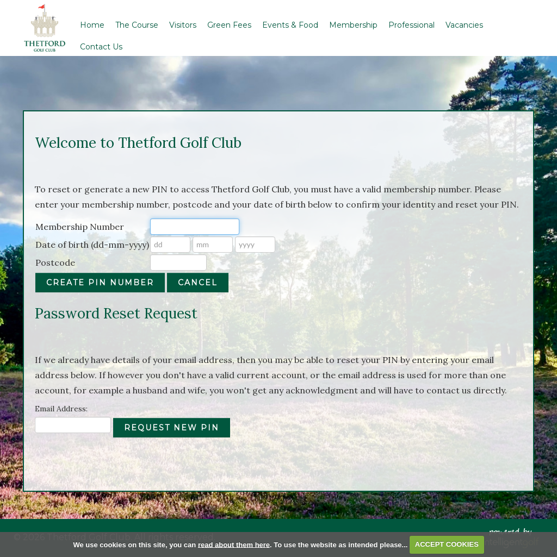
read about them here (234, 544)
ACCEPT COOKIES (447, 544)
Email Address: (61, 409)
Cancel (198, 282)
